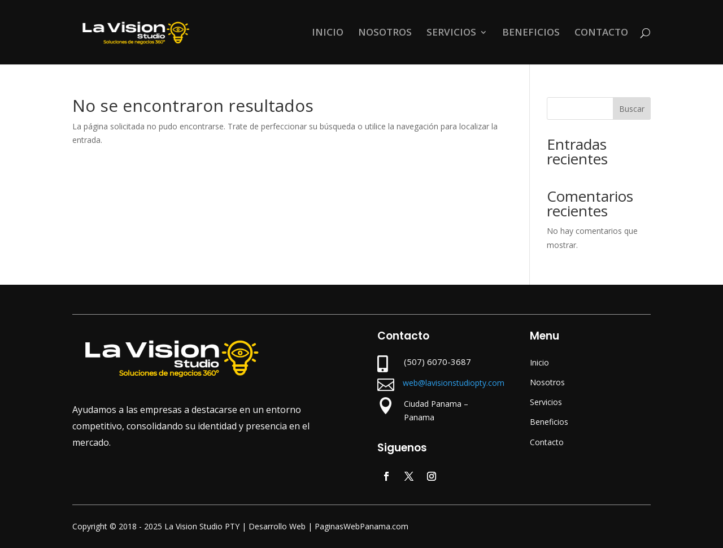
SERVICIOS (451, 33)
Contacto (547, 442)
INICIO (327, 33)
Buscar (631, 108)
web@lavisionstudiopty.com (453, 382)
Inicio (539, 362)
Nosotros (547, 382)
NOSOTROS (385, 33)
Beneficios (549, 421)
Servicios (546, 402)
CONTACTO (601, 33)
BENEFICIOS (531, 33)
